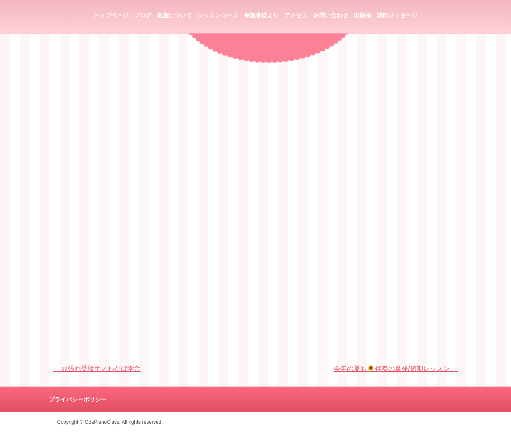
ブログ (142, 15)
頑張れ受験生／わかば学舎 (97, 368)
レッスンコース (218, 15)
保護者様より (261, 15)
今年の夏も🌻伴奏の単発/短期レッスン (396, 368)
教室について (174, 15)
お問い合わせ (330, 15)
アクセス (296, 15)
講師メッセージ (397, 15)
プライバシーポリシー (78, 399)
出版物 (362, 15)
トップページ (110, 15)
